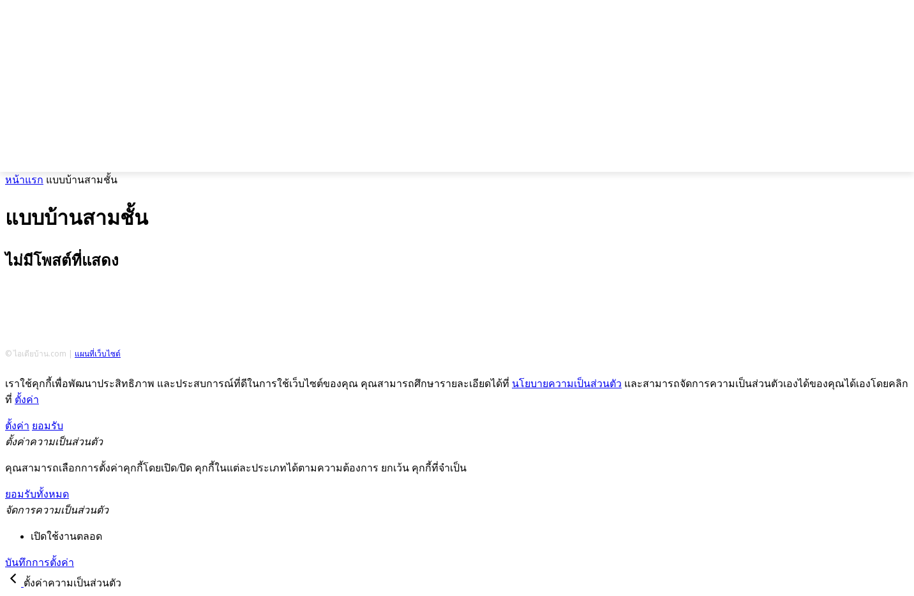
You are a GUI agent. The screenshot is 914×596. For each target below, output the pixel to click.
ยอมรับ (47, 425)
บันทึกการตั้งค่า (39, 562)
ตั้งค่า (27, 399)
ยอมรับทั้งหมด (37, 494)
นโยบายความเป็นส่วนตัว (567, 383)
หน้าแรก (24, 179)
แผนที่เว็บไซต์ (98, 353)
